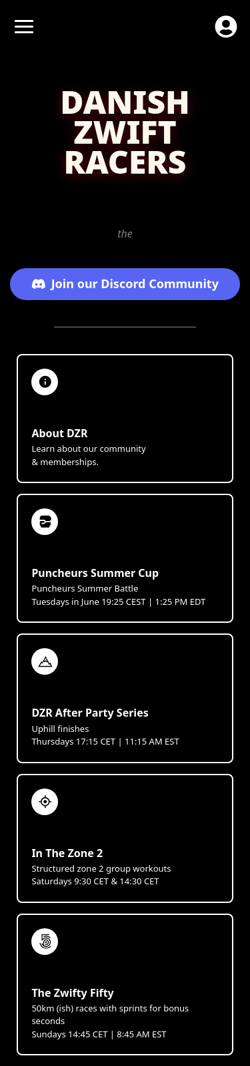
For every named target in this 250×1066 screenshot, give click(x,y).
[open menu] (24, 26)
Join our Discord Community (125, 283)
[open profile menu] (226, 26)
